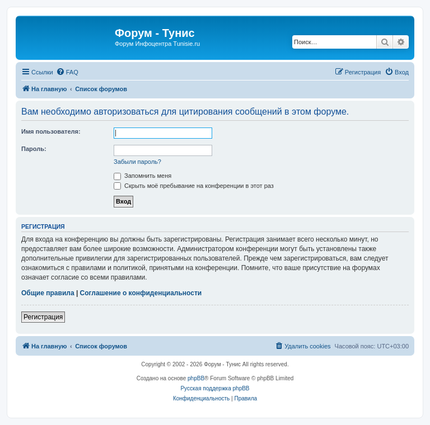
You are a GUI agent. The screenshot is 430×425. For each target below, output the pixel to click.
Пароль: (33, 148)
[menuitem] (67, 72)
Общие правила (47, 293)
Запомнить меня (142, 175)
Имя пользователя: (51, 131)
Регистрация (43, 317)
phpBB (196, 378)
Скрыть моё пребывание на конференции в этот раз (194, 185)
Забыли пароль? (137, 161)
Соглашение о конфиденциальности (141, 293)
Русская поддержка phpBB (214, 388)
